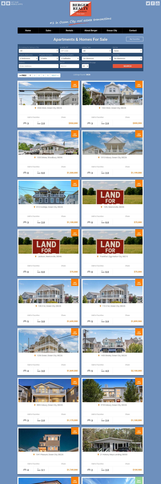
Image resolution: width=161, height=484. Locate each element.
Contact (133, 30)
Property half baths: (67, 55)
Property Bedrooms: (26, 55)
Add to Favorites (28, 117)
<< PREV (22, 75)
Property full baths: (46, 55)
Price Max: (116, 55)
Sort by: (115, 47)
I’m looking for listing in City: (29, 47)
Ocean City (112, 30)
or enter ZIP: (64, 47)
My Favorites (135, 39)
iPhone (3, 3)
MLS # (62, 63)
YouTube (158, 3)
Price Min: (85, 55)
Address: (22, 63)
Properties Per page (89, 63)
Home (28, 30)
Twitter (148, 3)
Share (47, 117)
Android (8, 3)
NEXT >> (55, 75)
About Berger (91, 30)
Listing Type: (86, 47)
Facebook (153, 3)
